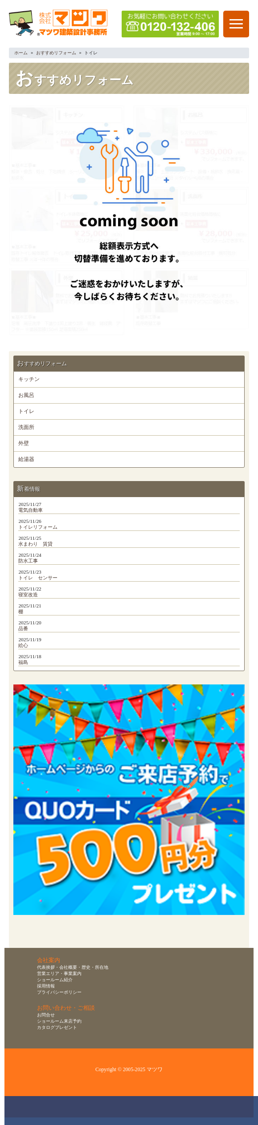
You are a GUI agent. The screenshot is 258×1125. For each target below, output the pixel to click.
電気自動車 (30, 510)
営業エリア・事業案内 (59, 973)
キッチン (29, 379)
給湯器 (26, 459)
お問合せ (46, 1014)
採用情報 (46, 985)
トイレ (26, 411)
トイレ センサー (37, 577)
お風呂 (26, 395)
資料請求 (185, 1110)
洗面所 (26, 427)
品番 (23, 628)
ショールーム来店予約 (59, 1021)
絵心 (23, 645)
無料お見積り (134, 1110)
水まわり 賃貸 (35, 543)
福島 (23, 662)
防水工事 (28, 560)
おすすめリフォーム (56, 52)
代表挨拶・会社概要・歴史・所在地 (72, 967)
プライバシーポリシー (59, 992)
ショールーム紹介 (55, 979)
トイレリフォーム (37, 527)
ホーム (21, 52)
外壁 (23, 443)
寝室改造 (28, 594)
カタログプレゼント (57, 1027)
